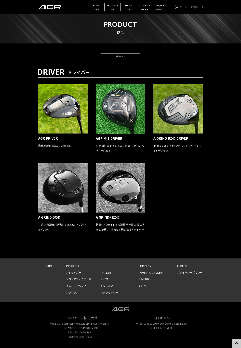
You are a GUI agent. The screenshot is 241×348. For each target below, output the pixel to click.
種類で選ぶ (120, 57)
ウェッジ (108, 274)
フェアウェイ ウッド (80, 281)
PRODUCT (112, 7)
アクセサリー (110, 294)
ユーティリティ (77, 287)
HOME (96, 7)
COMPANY (144, 7)
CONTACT (183, 267)
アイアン (74, 294)
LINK (144, 287)
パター (107, 281)
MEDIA (145, 281)
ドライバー (75, 274)
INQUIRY (161, 7)
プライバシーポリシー (190, 274)
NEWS (128, 7)
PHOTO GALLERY (152, 274)
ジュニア (108, 287)
